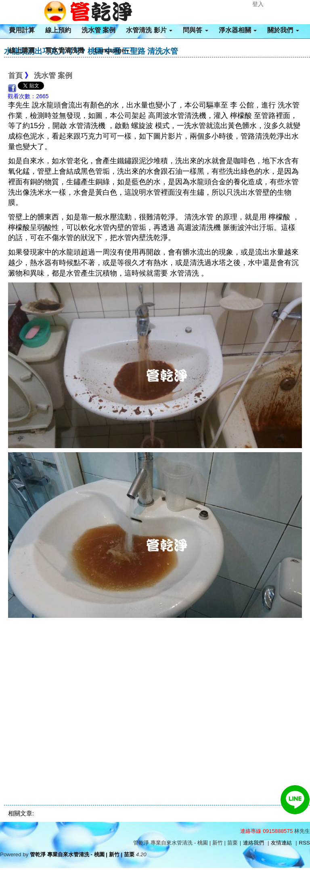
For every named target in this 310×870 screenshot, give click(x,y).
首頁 (15, 76)
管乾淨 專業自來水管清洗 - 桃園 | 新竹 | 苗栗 (82, 854)
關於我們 (283, 30)
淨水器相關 (238, 30)
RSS (304, 843)
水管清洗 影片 (149, 30)
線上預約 (58, 30)
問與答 (195, 30)
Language (111, 50)
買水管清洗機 (64, 50)
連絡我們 (253, 843)
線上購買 (22, 50)
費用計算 (22, 30)
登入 (258, 4)
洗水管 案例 (98, 30)
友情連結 (281, 843)
